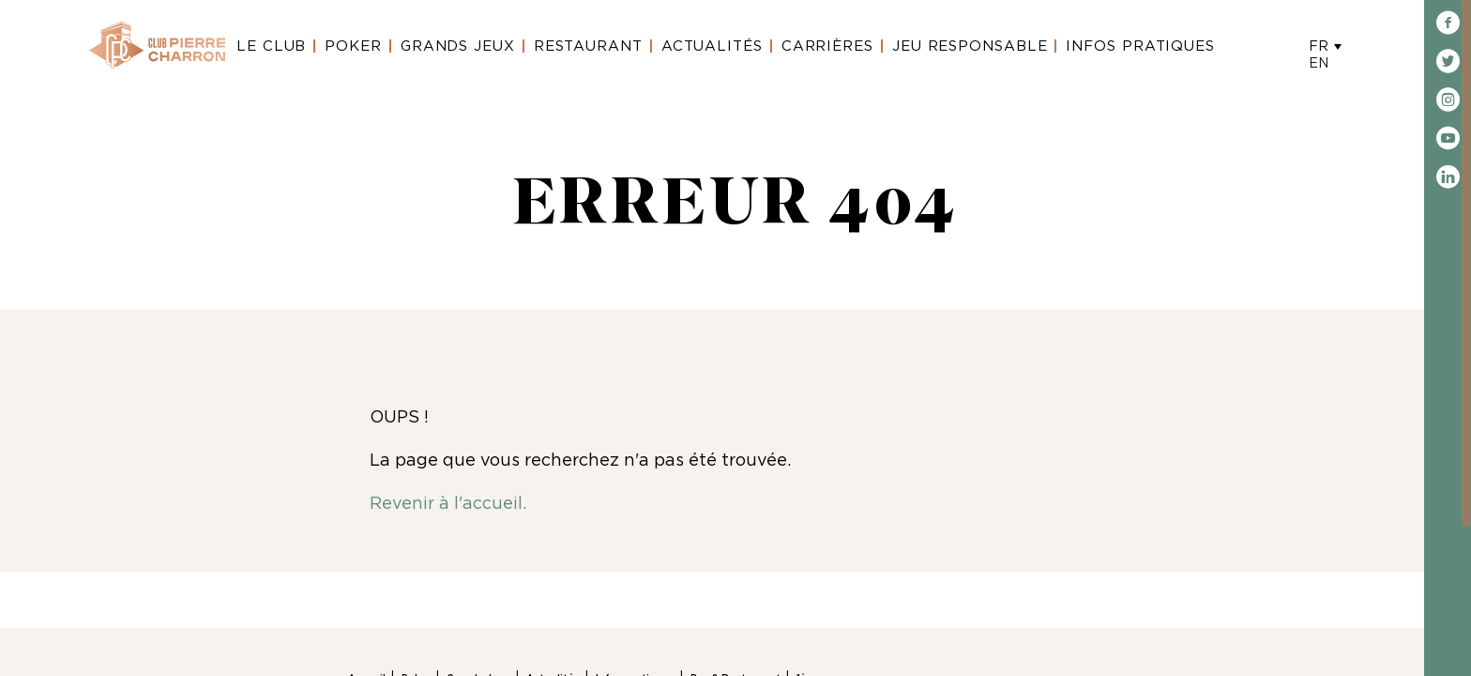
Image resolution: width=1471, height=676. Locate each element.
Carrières (827, 46)
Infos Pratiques (1140, 46)
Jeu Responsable (970, 46)
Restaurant (588, 46)
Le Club (271, 46)
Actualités (712, 46)
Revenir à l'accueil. (448, 504)
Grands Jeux (458, 46)
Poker (353, 46)
